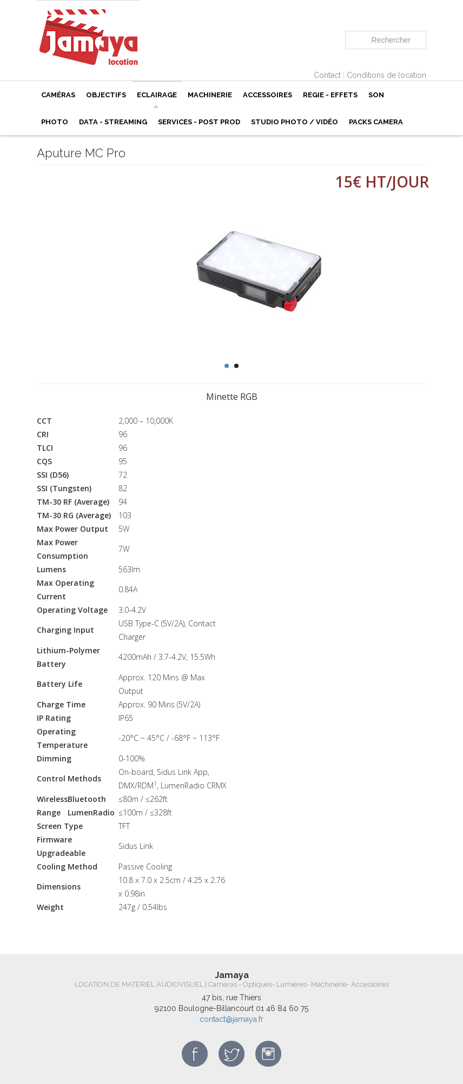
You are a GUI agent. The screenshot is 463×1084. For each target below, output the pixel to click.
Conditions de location (386, 75)
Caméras (58, 95)
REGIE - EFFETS (330, 95)
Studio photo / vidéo (294, 122)
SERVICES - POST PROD (199, 122)
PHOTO (54, 122)
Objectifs (106, 95)
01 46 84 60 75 (282, 1008)
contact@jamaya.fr (231, 1019)
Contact (327, 75)
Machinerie (210, 95)
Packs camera (376, 122)
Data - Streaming (113, 122)
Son (376, 95)
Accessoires (267, 95)
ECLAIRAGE (157, 95)
